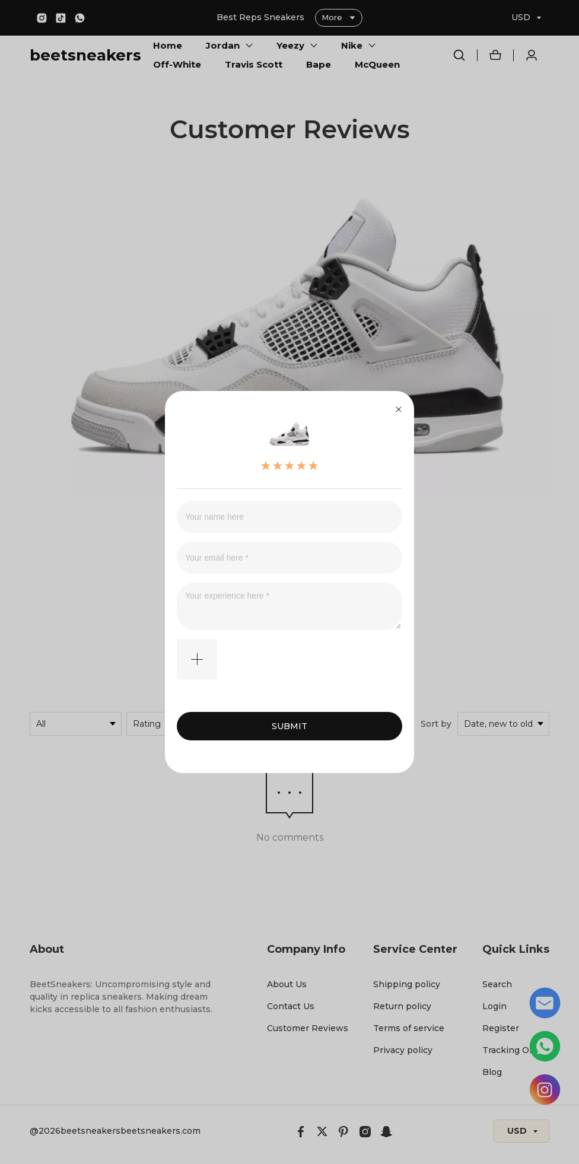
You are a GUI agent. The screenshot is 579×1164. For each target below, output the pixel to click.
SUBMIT (289, 726)
